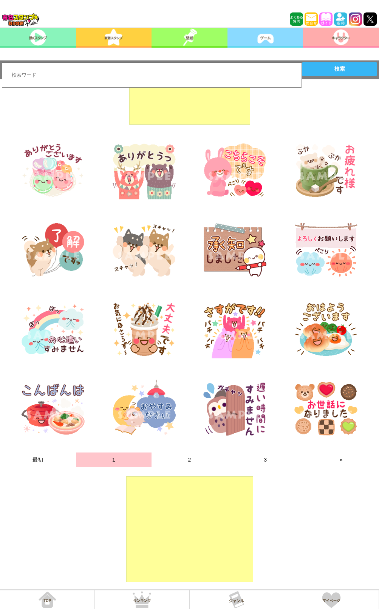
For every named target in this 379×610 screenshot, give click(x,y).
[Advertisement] (189, 106)
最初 (37, 460)
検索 (339, 69)
